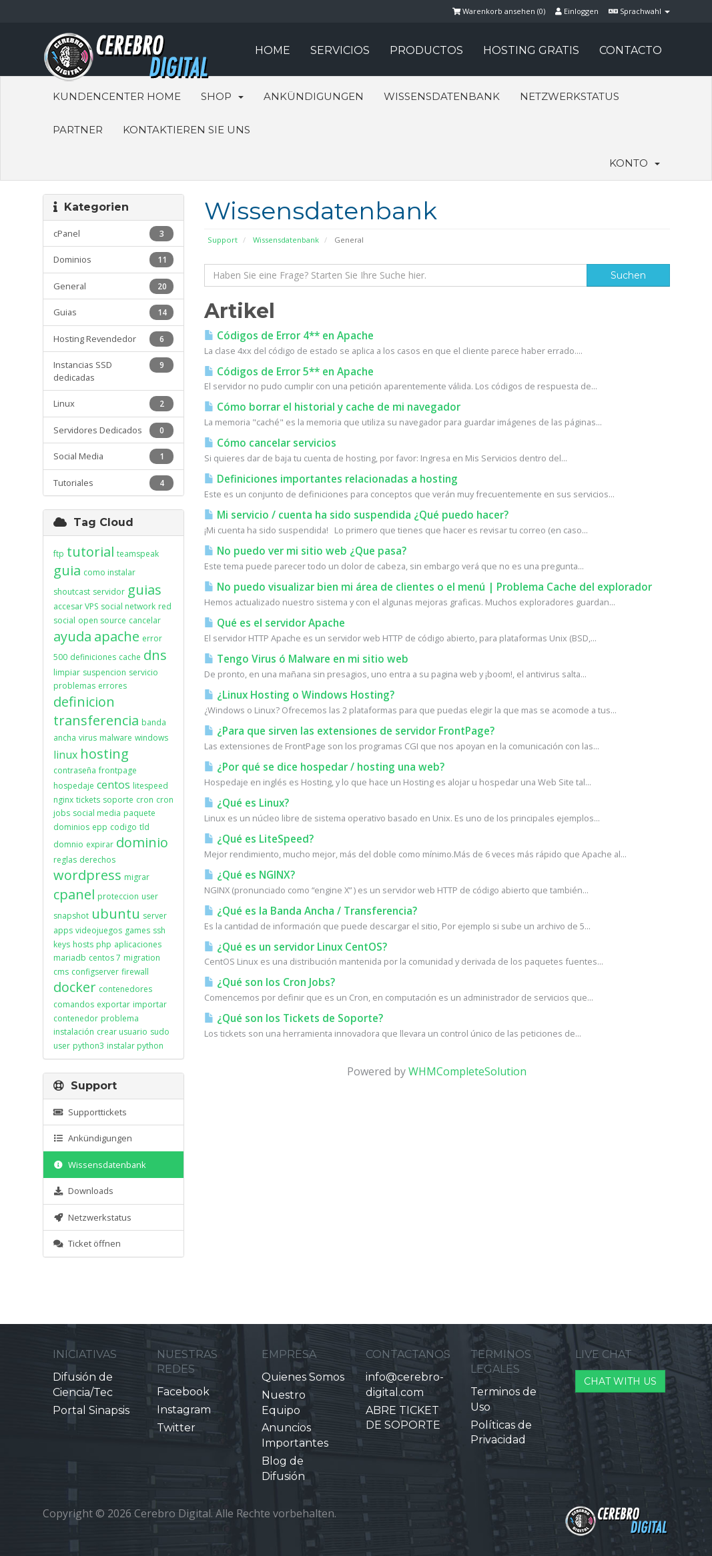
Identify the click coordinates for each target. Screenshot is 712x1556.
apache (116, 636)
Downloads (83, 1191)
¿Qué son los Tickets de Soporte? (293, 1018)
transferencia (96, 720)
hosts (83, 944)
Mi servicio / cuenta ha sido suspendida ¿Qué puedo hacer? (356, 515)
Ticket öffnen (87, 1243)
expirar (99, 844)
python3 (88, 1045)
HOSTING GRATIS (531, 50)
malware (115, 737)
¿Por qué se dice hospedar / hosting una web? (324, 767)
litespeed (150, 785)
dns (155, 655)
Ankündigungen (314, 96)
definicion (84, 702)
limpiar (66, 672)
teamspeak (138, 553)
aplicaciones (137, 944)
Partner (78, 129)
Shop (222, 96)
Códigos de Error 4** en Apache (289, 336)
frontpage (118, 770)
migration (141, 957)
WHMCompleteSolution (467, 1071)
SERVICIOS (340, 50)
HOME (272, 50)
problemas (74, 685)
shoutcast (71, 591)
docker (74, 987)
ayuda (72, 636)
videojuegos (98, 930)
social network (128, 606)
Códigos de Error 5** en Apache (289, 372)
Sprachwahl (639, 11)
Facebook (183, 1391)
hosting (104, 754)
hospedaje (73, 785)
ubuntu (115, 914)
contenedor (75, 1018)
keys (61, 944)
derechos (97, 859)
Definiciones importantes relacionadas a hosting (331, 479)
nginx (63, 799)
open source (102, 620)
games (137, 930)
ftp (58, 553)
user (149, 896)
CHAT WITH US (620, 1381)
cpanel (74, 894)
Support (223, 240)
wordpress (87, 875)
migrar (136, 877)
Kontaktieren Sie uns (186, 129)
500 (60, 657)
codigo (123, 827)
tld (144, 827)
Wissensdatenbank (442, 96)
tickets (88, 799)
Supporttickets (90, 1112)
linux (65, 754)
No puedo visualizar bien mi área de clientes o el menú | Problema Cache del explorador (428, 587)
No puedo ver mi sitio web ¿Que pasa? (305, 551)
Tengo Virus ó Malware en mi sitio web (306, 659)
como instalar (109, 572)
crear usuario (122, 1031)
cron (144, 799)
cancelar (145, 620)
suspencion (104, 672)
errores (112, 685)
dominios (71, 827)
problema (120, 1018)
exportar (113, 1004)
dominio (142, 842)
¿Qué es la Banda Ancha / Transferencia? (310, 911)
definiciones (93, 657)
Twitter (176, 1427)
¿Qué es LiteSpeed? (259, 839)
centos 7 (105, 957)
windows (151, 737)
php (103, 944)
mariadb (69, 957)
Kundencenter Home (117, 96)
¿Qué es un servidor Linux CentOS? (295, 947)
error (152, 638)
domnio (68, 844)
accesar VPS (75, 606)
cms (61, 971)
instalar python (135, 1045)
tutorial (90, 552)
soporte (118, 799)
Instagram (184, 1409)
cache (130, 657)
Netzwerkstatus (569, 96)
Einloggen (577, 11)
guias (144, 590)
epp (99, 827)
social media (97, 813)
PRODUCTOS (426, 50)
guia (67, 570)
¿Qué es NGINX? (249, 875)
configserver (95, 971)
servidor (109, 591)
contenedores (125, 989)
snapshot (71, 915)
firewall (135, 971)
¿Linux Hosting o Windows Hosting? (299, 695)
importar (150, 1004)
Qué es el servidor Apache (274, 623)
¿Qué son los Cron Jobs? (269, 982)
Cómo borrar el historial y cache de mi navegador (332, 407)
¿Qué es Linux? (246, 803)
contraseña (74, 770)
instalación (73, 1031)
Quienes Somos (303, 1377)
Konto (634, 163)
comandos (73, 1004)
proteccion (118, 896)
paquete (139, 813)
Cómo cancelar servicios (270, 443)
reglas (65, 859)
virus (88, 737)
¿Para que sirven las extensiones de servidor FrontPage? (349, 731)
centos (113, 784)
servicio (143, 672)
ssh (159, 930)
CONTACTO (630, 50)
